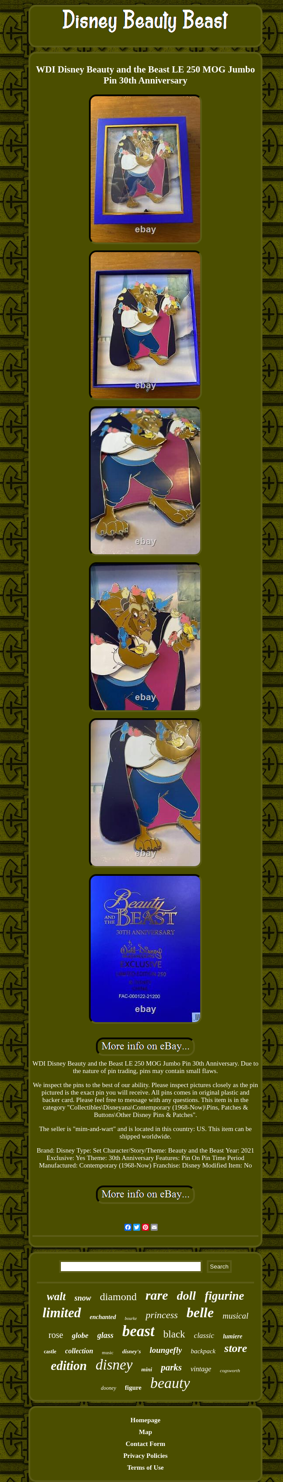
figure (133, 1387)
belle (200, 1312)
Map (145, 1431)
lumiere (232, 1336)
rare (156, 1295)
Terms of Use (145, 1467)
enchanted (103, 1317)
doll (186, 1295)
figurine (224, 1295)
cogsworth (230, 1370)
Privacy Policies (145, 1455)
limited (61, 1312)
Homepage (145, 1420)
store (235, 1348)
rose (56, 1335)
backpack (203, 1351)
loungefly (166, 1350)
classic (204, 1335)
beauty (170, 1383)
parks (171, 1367)
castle (50, 1351)
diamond (118, 1296)
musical (235, 1315)
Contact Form (145, 1443)
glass (105, 1335)
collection (79, 1351)
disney (114, 1365)
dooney (108, 1388)
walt (56, 1296)
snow (82, 1298)
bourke (131, 1318)
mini (147, 1369)
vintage (201, 1369)
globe (80, 1335)
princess (161, 1314)
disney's (131, 1351)
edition (69, 1366)
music (107, 1352)
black (174, 1334)
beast (138, 1331)
